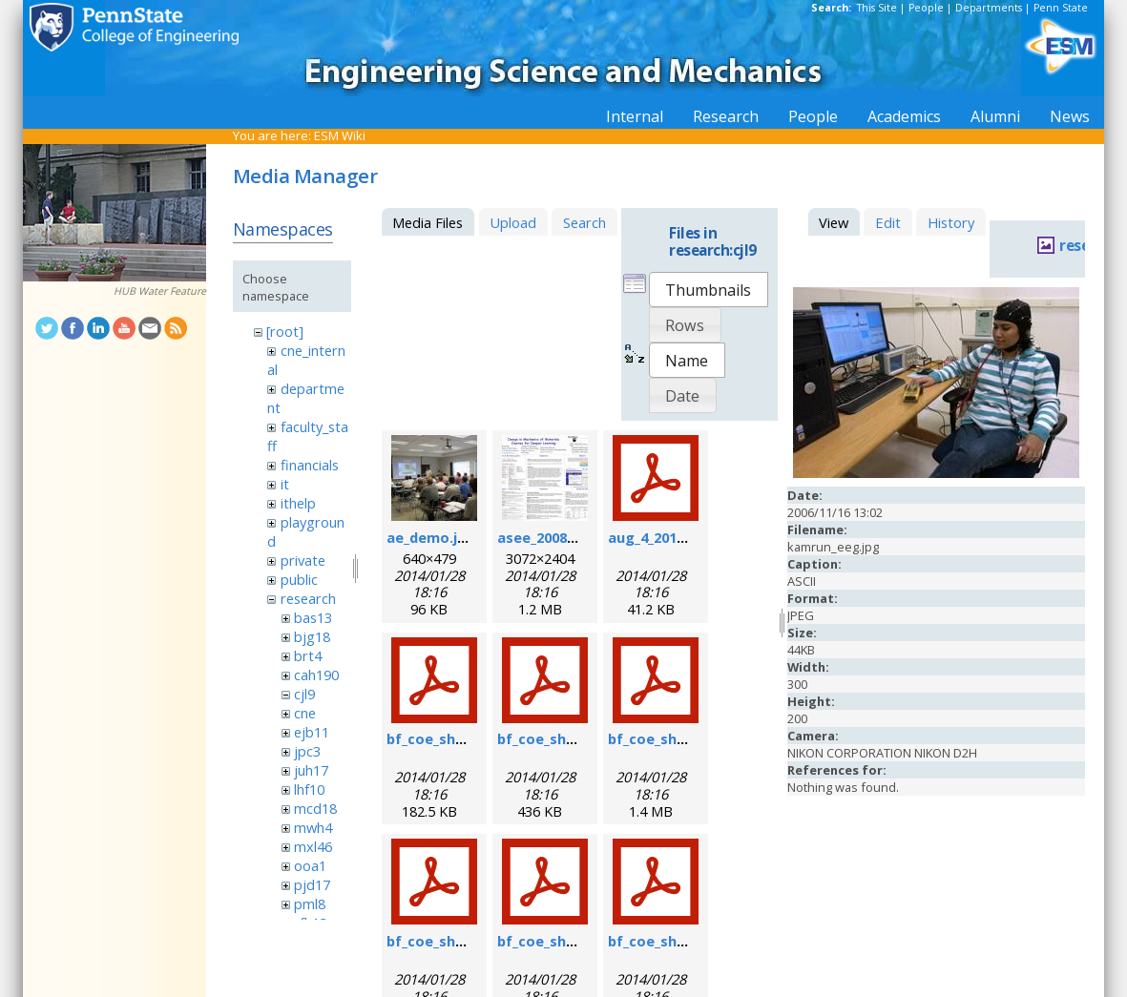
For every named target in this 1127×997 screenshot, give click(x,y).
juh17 (311, 769)
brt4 (308, 655)
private (303, 560)
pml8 (309, 903)
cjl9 (304, 693)
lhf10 (309, 789)
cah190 (316, 674)
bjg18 (312, 636)
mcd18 (315, 808)
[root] (284, 331)
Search (584, 222)
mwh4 (313, 827)
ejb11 (311, 731)
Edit (888, 222)
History (951, 222)
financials (310, 464)
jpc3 (307, 750)
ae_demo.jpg (430, 537)
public (299, 579)
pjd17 (312, 884)
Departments (988, 7)
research (308, 598)
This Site (877, 7)
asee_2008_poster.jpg (572, 537)
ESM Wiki (339, 135)
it (285, 483)
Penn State (1060, 7)
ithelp (298, 502)
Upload (513, 222)
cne (305, 712)
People (926, 7)
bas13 (313, 617)
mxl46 (313, 846)
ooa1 (310, 865)
